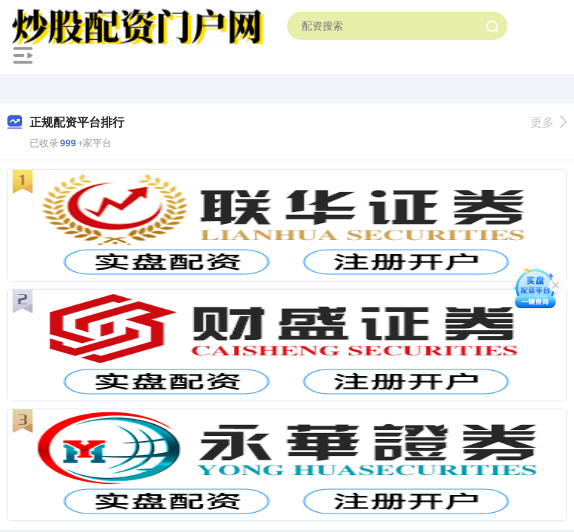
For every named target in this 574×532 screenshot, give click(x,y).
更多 (548, 122)
